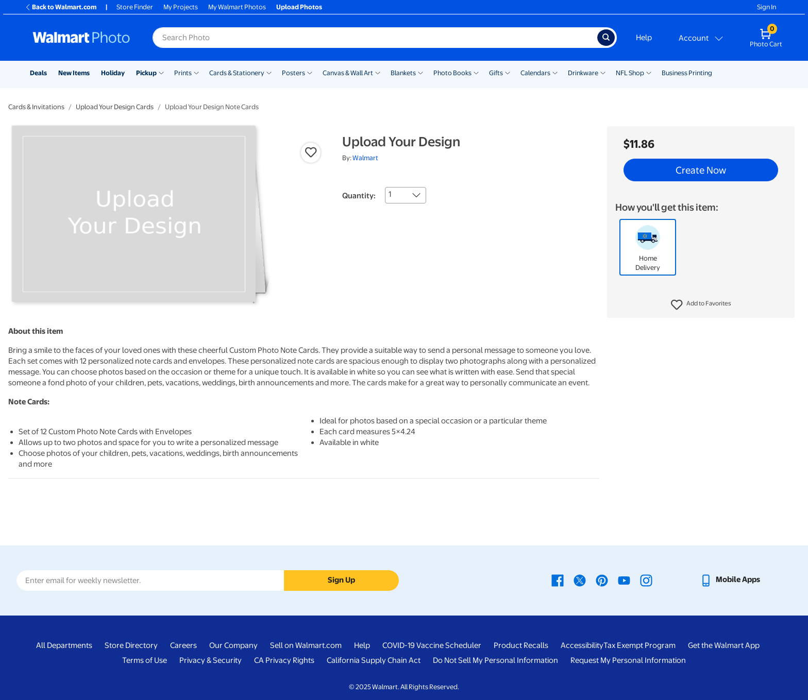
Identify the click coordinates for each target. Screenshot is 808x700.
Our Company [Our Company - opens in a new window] (233, 645)
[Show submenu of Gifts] (507, 72)
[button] (701, 305)
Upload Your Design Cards (115, 107)
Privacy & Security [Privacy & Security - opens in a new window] (210, 660)
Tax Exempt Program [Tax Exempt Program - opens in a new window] (639, 645)
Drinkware (583, 73)
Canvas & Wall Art (348, 73)
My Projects (180, 7)
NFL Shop (630, 73)
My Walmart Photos (237, 7)
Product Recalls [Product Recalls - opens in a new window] (521, 645)
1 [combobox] (390, 194)
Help (644, 37)
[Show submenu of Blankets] (420, 72)
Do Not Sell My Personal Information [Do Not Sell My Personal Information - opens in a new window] (495, 660)
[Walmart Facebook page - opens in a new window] (557, 579)
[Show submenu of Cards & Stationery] (269, 72)
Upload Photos (299, 7)
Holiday (113, 73)
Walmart (365, 158)
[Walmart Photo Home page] (81, 37)
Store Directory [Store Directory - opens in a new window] (131, 645)
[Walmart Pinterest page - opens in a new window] (602, 579)
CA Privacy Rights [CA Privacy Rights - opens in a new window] (284, 660)
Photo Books (452, 73)
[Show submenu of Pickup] (161, 72)
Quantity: (359, 195)
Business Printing (687, 73)
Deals (38, 73)
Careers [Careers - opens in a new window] (183, 645)
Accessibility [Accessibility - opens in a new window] (582, 645)
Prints (183, 73)
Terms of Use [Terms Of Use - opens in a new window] (144, 660)
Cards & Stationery (236, 73)
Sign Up (341, 580)
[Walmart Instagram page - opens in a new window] (646, 579)
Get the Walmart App (724, 645)
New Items (74, 73)
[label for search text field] (375, 37)
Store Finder (134, 7)
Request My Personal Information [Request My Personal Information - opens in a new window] (628, 660)
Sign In (766, 7)
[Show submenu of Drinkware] (603, 72)
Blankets (403, 73)
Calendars (535, 73)
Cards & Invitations (36, 107)
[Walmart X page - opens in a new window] (580, 579)
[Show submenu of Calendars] (555, 72)
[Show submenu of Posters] (310, 72)
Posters (293, 73)
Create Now (701, 170)
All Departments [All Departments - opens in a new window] (64, 645)
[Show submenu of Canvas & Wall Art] (378, 72)
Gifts (496, 73)
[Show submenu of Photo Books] (476, 72)
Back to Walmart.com (60, 7)
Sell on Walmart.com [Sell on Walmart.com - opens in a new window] (306, 645)
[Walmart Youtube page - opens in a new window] (624, 579)
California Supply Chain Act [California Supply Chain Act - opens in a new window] (373, 660)
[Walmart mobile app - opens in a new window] (730, 579)
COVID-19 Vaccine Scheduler (431, 645)
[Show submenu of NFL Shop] (649, 72)
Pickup (146, 73)
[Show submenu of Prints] (196, 72)
